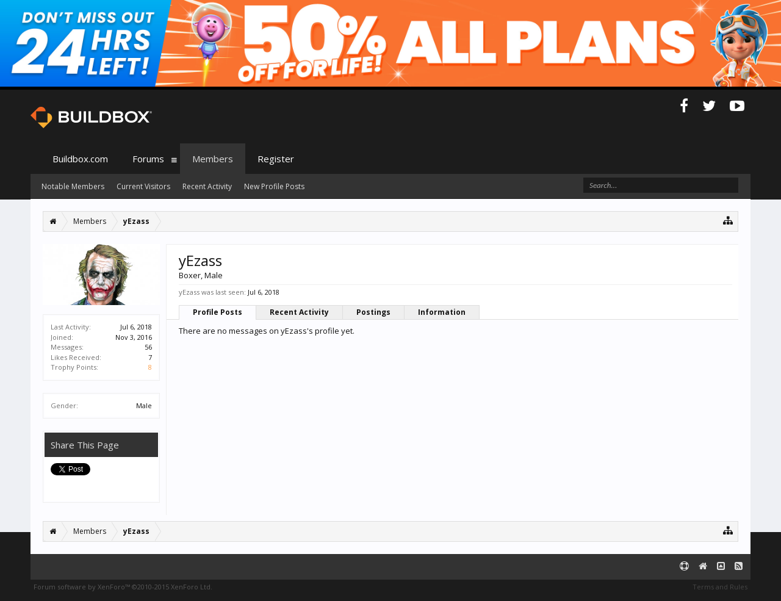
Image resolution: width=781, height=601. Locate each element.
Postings (373, 312)
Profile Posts (217, 312)
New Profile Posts (274, 186)
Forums (148, 159)
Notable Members (72, 186)
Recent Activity (299, 312)
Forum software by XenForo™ (123, 586)
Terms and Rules (720, 586)
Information (442, 312)
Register (275, 159)
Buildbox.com (80, 159)
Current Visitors (143, 186)
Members (212, 159)
